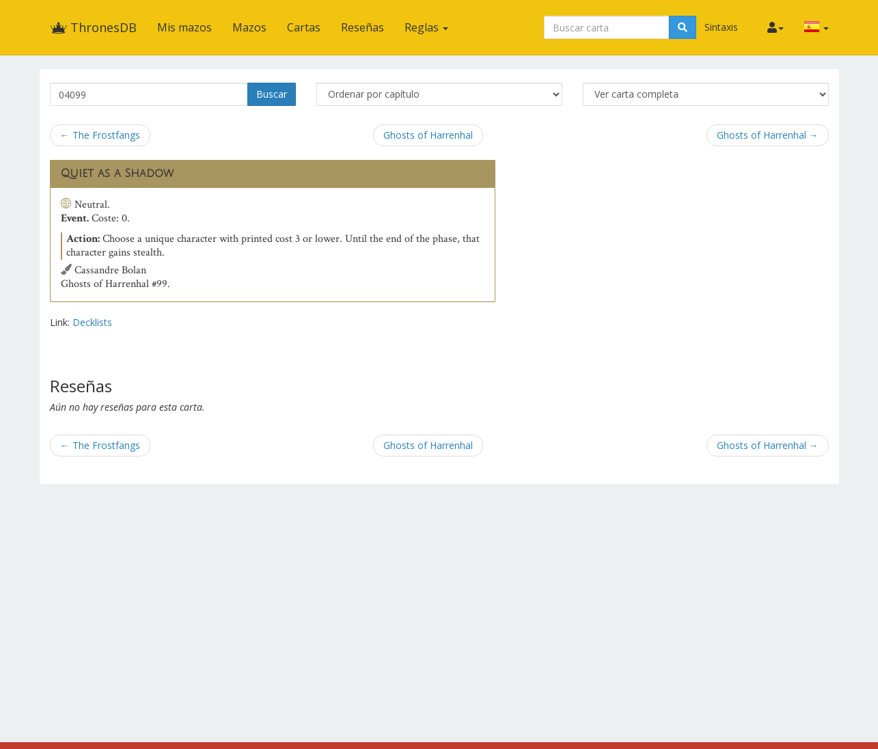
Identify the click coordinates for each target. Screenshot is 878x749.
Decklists (92, 322)
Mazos (249, 27)
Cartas (303, 27)
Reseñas (362, 27)
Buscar (271, 93)
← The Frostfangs (100, 134)
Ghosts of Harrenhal (428, 134)
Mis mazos (184, 27)
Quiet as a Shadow (117, 173)
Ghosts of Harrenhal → (768, 134)
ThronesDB (93, 27)
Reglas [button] (426, 27)
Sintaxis (721, 27)
